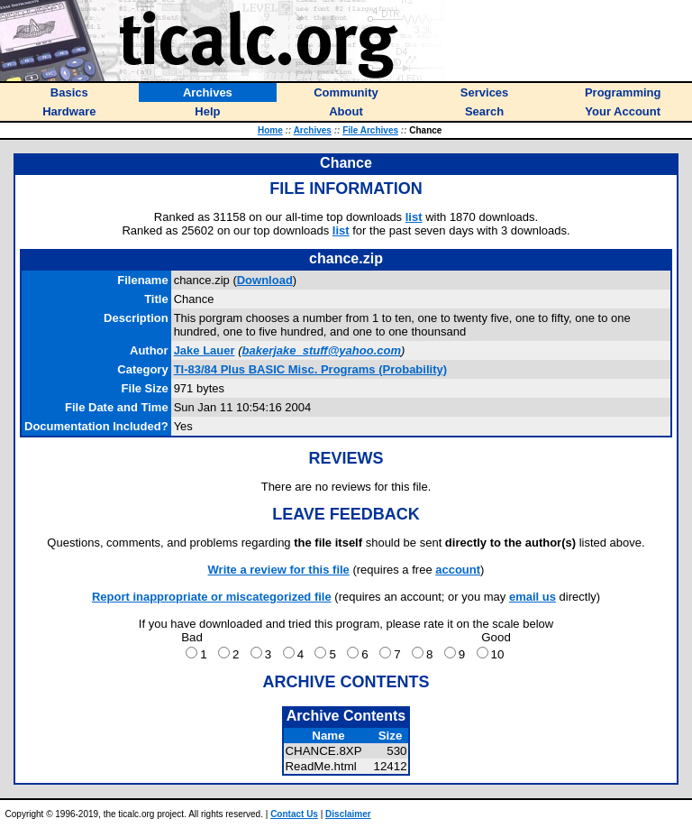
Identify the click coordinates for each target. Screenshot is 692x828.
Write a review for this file (279, 569)
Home (270, 130)
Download (265, 280)
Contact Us (294, 814)
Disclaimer (348, 814)
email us (532, 596)
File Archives (370, 130)
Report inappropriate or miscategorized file (212, 596)
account (457, 569)
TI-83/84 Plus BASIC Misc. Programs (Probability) (310, 369)
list (414, 217)
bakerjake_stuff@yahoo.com (321, 350)
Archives (313, 130)
